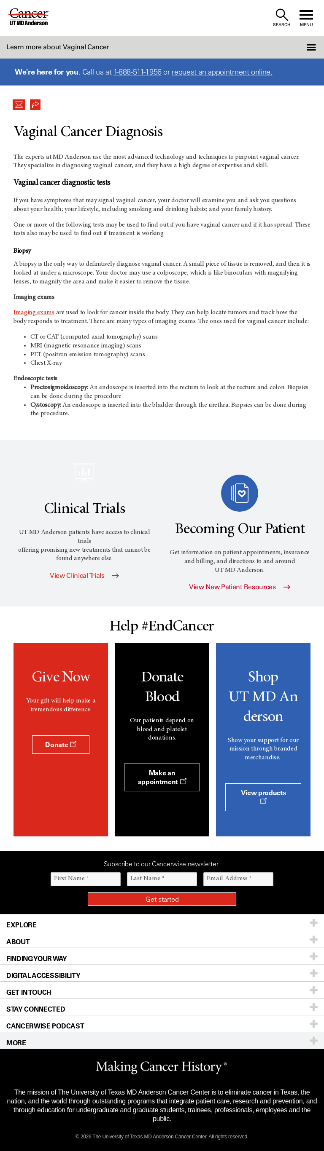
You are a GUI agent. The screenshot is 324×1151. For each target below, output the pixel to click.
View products (263, 796)
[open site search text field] (281, 18)
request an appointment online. (222, 72)
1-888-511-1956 (137, 72)
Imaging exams (34, 312)
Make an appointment (162, 777)
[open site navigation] (306, 18)
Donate (60, 744)
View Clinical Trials (84, 575)
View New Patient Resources (239, 587)
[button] (299, 47)
